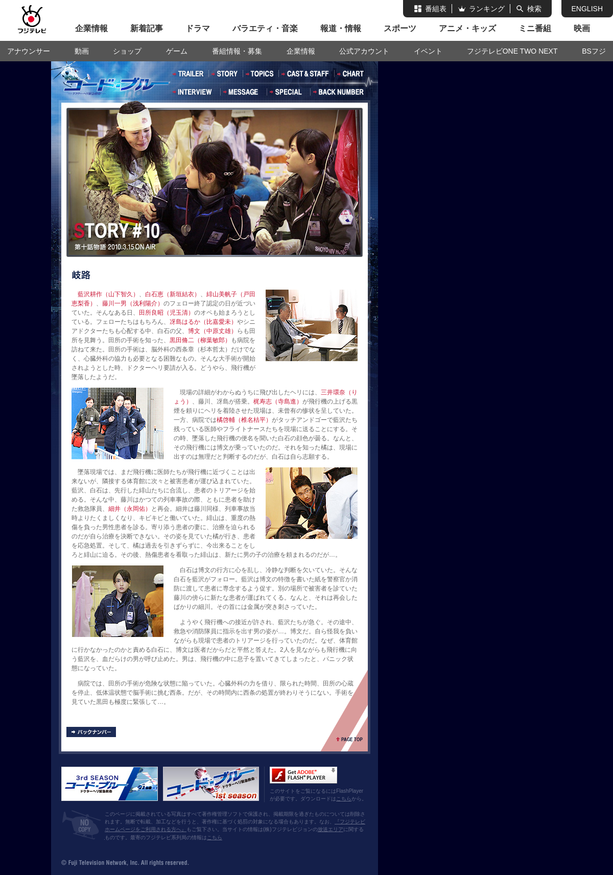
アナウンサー (28, 51)
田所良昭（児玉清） (166, 312)
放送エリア (330, 829)
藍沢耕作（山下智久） (108, 294)
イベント (428, 51)
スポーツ (400, 28)
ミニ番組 (534, 28)
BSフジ (594, 51)
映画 (582, 28)
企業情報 (91, 28)
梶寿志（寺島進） (277, 401)
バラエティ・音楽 (265, 28)
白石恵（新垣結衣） (172, 294)
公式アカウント (364, 51)
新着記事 (146, 28)
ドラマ (197, 28)
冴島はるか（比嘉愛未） (203, 321)
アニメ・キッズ (467, 28)
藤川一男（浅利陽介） (132, 303)
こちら (343, 798)
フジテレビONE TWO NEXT (512, 51)
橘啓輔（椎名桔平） (244, 419)
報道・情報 (340, 28)
